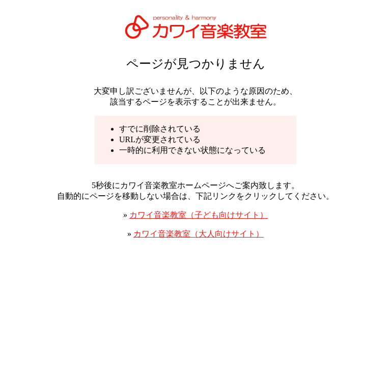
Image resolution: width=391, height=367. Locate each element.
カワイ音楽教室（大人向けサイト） (198, 233)
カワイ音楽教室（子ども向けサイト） (198, 215)
